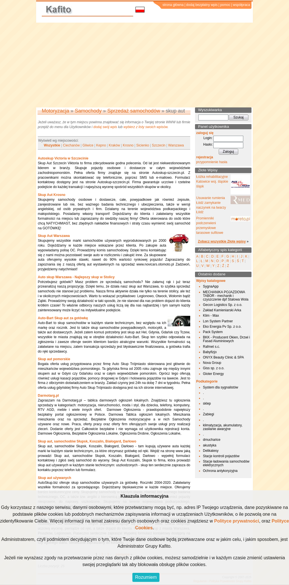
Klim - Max (211, 316)
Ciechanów (71, 145)
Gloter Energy (213, 374)
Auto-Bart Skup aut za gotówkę (63, 318)
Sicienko (142, 145)
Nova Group (212, 363)
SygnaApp (210, 286)
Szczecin (158, 145)
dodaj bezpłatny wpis (202, 5)
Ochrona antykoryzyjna (220, 471)
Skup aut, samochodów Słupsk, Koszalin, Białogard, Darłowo (87, 441)
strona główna (173, 5)
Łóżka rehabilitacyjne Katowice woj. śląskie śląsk (212, 181)
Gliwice (87, 145)
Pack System (213, 332)
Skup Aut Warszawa (54, 236)
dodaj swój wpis (105, 127)
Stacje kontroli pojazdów (221, 456)
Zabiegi (208, 414)
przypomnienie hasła (211, 162)
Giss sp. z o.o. (213, 368)
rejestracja (204, 157)
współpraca (241, 5)
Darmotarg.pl (48, 396)
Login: (208, 138)
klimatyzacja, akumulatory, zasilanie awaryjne (222, 427)
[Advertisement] (144, 65)
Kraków (114, 145)
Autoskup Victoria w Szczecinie (63, 158)
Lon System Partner (218, 321)
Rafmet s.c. (211, 347)
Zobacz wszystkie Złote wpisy (222, 241)
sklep (207, 403)
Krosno (128, 145)
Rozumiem (146, 577)
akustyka (209, 445)
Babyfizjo (210, 352)
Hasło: (208, 144)
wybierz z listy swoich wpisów (146, 127)
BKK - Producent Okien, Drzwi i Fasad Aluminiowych (226, 339)
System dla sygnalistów (220, 387)
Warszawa (176, 145)
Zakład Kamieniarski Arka (222, 310)
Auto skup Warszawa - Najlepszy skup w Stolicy (76, 277)
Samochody (88, 111)
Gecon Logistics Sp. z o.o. (222, 305)
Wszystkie (52, 145)
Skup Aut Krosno (51, 195)
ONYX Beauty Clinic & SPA (223, 357)
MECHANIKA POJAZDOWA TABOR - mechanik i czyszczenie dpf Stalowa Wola (225, 295)
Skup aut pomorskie (54, 359)
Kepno (101, 145)
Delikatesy (210, 451)
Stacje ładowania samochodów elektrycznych (226, 463)
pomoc (225, 5)
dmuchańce (211, 440)
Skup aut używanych (54, 478)
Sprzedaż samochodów (133, 111)
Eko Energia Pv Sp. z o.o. (222, 327)
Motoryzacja (55, 111)
